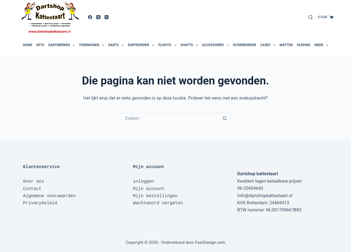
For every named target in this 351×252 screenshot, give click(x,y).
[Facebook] (90, 17)
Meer (322, 45)
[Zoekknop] (224, 118)
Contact (32, 189)
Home (27, 45)
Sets (40, 45)
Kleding (303, 45)
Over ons (33, 182)
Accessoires (216, 45)
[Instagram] (106, 17)
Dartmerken (62, 45)
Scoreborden (244, 45)
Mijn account (149, 189)
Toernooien (92, 45)
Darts (116, 45)
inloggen (143, 182)
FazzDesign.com (210, 242)
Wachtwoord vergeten (158, 203)
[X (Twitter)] (98, 17)
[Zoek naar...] (170, 118)
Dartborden (141, 45)
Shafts (189, 45)
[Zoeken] (310, 17)
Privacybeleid (40, 203)
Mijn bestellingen (155, 196)
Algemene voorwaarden (49, 196)
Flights (168, 45)
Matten (286, 45)
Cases (268, 45)
